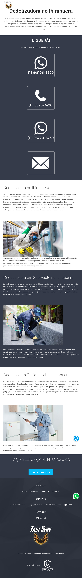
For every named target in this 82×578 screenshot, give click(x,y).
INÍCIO (24, 491)
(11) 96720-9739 (55, 505)
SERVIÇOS (45, 491)
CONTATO (56, 491)
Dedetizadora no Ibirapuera (53, 553)
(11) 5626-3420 (36, 505)
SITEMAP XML (41, 518)
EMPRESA (34, 491)
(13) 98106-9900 (19, 505)
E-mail (69, 505)
